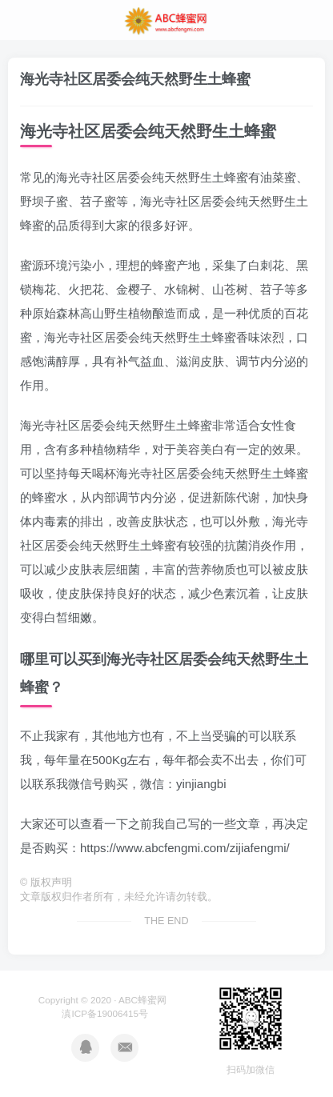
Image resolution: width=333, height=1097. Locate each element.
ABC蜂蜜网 (142, 1000)
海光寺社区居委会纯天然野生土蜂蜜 (135, 79)
